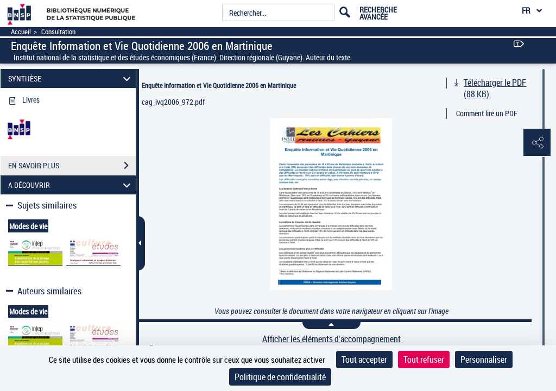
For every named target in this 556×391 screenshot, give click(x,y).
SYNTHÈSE (71, 78)
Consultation (58, 31)
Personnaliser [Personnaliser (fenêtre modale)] (483, 359)
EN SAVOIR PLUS (72, 165)
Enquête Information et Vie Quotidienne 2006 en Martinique (219, 85)
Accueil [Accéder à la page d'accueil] (21, 31)
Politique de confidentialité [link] (280, 377)
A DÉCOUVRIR (71, 184)
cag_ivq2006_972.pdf (173, 102)
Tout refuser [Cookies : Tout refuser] (423, 359)
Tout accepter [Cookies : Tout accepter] (364, 359)
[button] (537, 143)
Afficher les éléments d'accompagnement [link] (331, 339)
